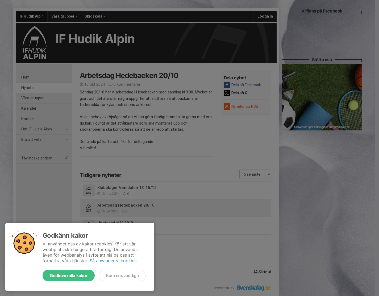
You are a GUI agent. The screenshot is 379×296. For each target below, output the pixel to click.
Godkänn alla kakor (69, 275)
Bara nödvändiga (122, 275)
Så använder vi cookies (113, 260)
